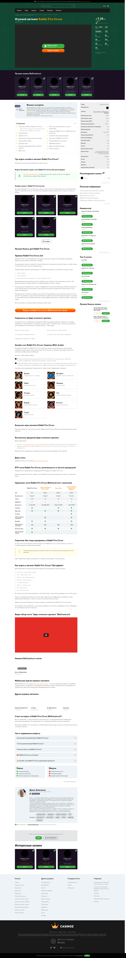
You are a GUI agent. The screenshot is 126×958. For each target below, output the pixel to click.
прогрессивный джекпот (41, 509)
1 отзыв (97, 22)
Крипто (43, 936)
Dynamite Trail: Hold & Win (100, 248)
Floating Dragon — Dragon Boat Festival (72, 536)
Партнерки (71, 936)
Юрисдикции (45, 950)
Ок (87, 955)
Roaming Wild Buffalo (99, 230)
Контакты (96, 944)
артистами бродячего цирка (46, 113)
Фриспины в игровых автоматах (89, 199)
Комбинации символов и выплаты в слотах (92, 202)
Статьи (42, 12)
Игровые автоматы (20, 944)
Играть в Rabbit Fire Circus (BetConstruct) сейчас (45, 314)
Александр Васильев (33, 872)
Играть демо (22, 716)
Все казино (46, 244)
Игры (26, 12)
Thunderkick (18, 758)
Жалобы (50, 12)
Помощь (96, 941)
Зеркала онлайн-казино (22, 953)
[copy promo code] (28, 912)
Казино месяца (45, 947)
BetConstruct (18, 722)
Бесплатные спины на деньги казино (33, 492)
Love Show (96, 265)
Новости (58, 12)
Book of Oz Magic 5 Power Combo (45, 536)
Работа (70, 933)
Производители (45, 930)
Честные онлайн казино (22, 947)
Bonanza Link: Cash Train (100, 274)
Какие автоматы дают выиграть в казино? (92, 192)
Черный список (19, 933)
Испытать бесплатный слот (31, 178)
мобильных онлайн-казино (40, 732)
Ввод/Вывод (45, 933)
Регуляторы (44, 953)
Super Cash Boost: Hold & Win (101, 222)
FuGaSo (95, 276)
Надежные (18, 941)
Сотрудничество (72, 930)
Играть (22, 96)
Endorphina (66, 758)
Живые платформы (46, 939)
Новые (17, 930)
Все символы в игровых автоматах (90, 194)
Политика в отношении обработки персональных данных (101, 937)
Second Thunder (98, 283)
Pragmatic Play (35, 758)
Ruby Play (49, 758)
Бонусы (33, 12)
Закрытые (18, 936)
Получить (105, 322)
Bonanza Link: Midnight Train (101, 292)
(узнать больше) (79, 955)
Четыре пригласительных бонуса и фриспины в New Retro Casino (100, 318)
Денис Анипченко (22, 117)
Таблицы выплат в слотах (87, 197)
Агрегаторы (44, 941)
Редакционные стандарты (101, 947)
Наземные (44, 944)
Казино (19, 12)
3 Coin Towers (97, 300)
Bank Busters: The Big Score (101, 239)
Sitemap (96, 950)
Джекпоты (18, 939)
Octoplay (95, 215)
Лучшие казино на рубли (22, 950)
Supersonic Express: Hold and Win (101, 213)
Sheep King (58, 536)
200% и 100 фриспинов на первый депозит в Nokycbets (101, 326)
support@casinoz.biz (85, 1)
